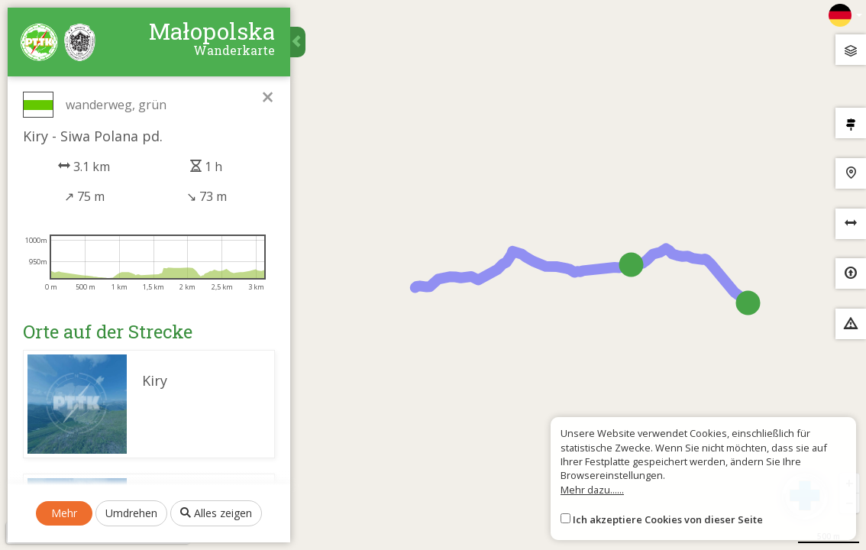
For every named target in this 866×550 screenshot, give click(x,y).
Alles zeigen (216, 513)
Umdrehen (131, 513)
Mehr (64, 513)
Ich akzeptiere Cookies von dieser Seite (668, 519)
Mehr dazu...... (592, 490)
